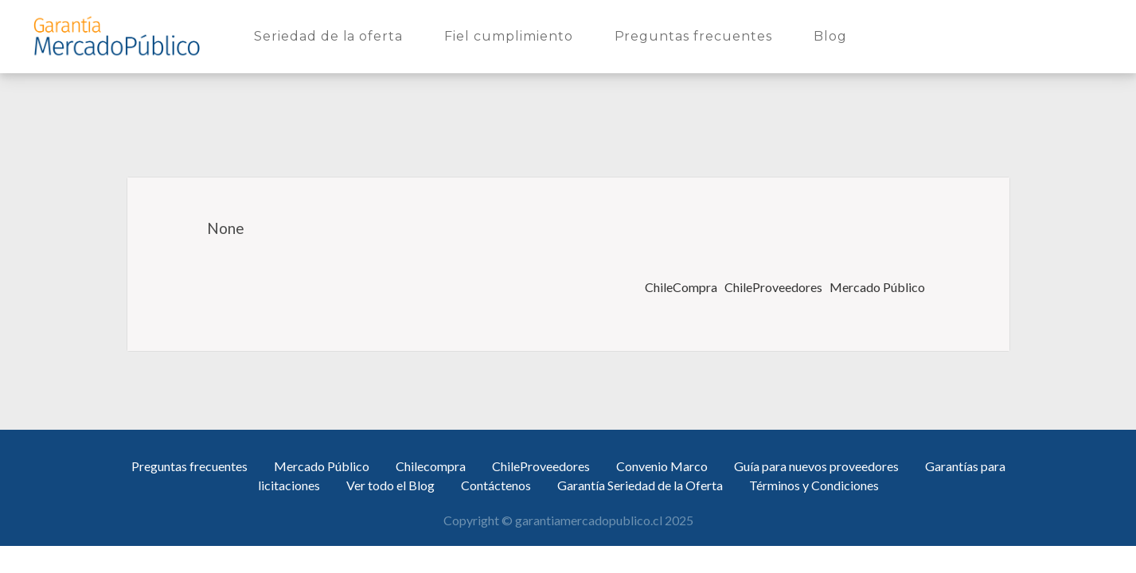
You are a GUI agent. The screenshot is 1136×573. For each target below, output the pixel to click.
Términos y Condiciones (814, 485)
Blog (833, 35)
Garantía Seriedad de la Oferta (640, 485)
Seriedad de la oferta (331, 35)
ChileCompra (682, 286)
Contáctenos (496, 485)
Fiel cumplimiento (511, 35)
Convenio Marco (662, 466)
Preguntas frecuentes (697, 35)
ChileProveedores (774, 286)
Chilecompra (431, 466)
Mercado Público (878, 286)
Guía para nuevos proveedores (816, 466)
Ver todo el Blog (390, 485)
